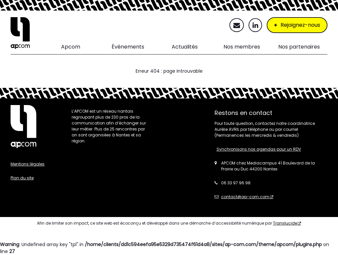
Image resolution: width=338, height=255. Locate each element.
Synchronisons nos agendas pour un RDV (259, 149)
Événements (128, 47)
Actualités (185, 47)
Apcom (70, 47)
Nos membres (241, 47)
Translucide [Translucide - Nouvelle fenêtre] (285, 223)
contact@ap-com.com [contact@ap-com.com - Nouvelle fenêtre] (245, 197)
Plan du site (22, 178)
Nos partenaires (299, 47)
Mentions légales (28, 164)
